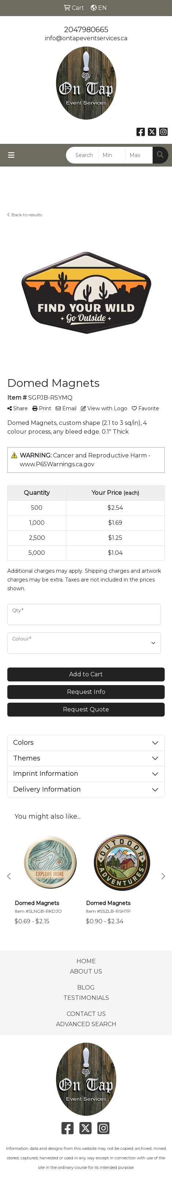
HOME (86, 961)
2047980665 (86, 29)
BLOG (86, 987)
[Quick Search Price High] (139, 155)
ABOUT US (86, 971)
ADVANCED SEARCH (86, 1024)
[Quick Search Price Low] (112, 155)
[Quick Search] (82, 155)
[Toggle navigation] (11, 155)
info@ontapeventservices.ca (86, 38)
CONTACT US (86, 1013)
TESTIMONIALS (86, 997)
